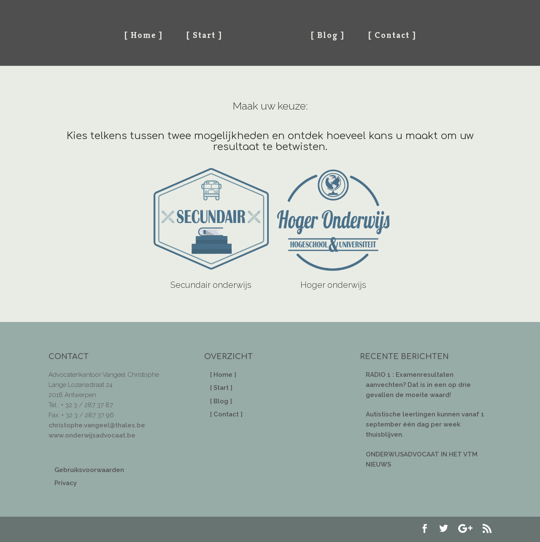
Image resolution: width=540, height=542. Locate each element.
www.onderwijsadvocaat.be (92, 435)
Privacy (65, 483)
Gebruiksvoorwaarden (89, 470)
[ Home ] (143, 35)
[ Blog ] (327, 35)
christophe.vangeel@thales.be (97, 425)
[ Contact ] (392, 35)
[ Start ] (204, 35)
